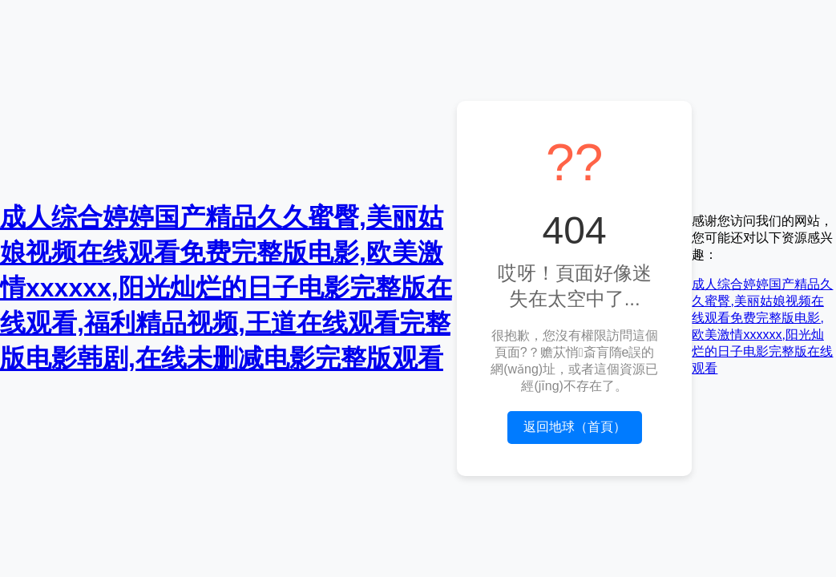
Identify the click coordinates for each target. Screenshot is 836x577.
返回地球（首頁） (574, 427)
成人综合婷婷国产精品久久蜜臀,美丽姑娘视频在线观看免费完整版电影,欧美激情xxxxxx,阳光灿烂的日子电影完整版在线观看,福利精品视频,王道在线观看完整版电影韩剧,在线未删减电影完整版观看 (226, 288)
